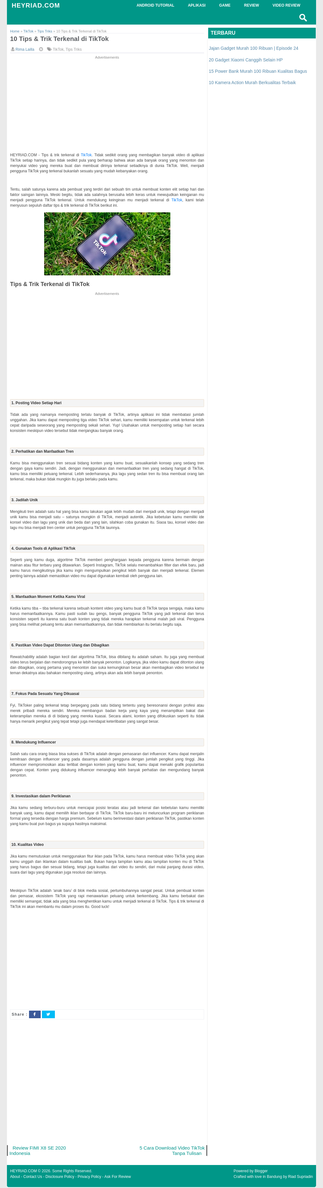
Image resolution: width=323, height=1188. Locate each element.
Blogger (261, 1172)
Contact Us (32, 1177)
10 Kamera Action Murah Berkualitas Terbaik (252, 82)
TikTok (58, 50)
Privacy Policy (89, 1177)
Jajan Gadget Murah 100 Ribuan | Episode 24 (253, 48)
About (15, 1177)
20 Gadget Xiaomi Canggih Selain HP (246, 59)
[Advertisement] (107, 105)
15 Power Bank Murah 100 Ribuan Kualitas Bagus (258, 71)
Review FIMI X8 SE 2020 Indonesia (38, 1150)
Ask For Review (117, 1177)
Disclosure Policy (59, 1177)
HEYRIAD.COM (36, 5)
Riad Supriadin (300, 1177)
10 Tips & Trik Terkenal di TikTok (61, 39)
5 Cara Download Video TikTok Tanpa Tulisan (179, 1150)
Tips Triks (74, 50)
